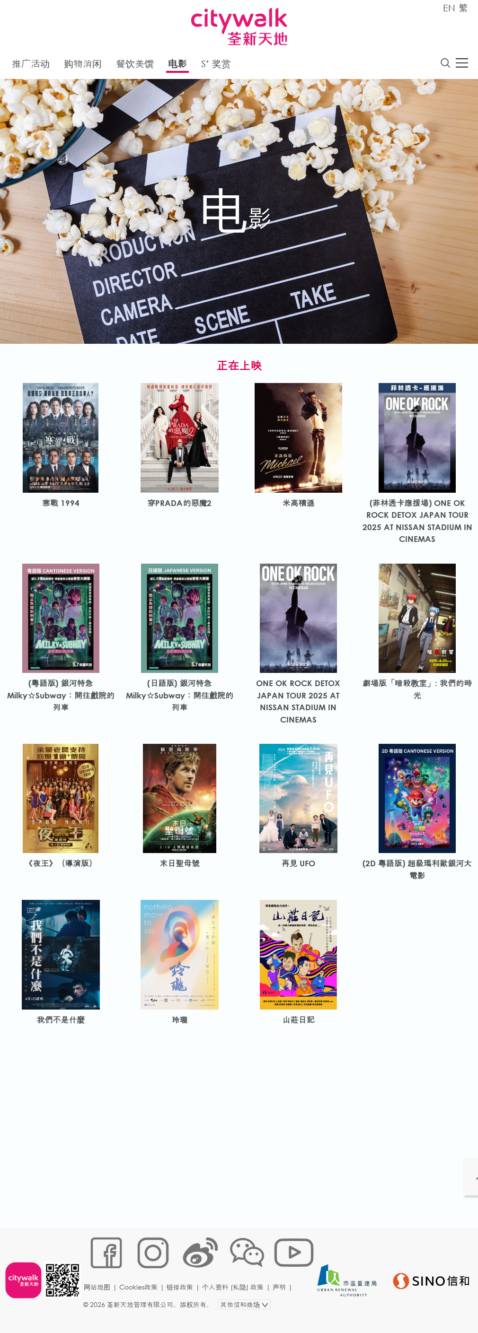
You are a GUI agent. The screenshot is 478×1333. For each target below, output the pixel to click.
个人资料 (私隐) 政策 (235, 1302)
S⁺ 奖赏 (216, 65)
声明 (282, 1302)
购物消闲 (83, 65)
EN (449, 7)
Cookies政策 (141, 1302)
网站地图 (100, 1302)
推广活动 (31, 65)
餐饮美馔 (135, 65)
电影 (177, 65)
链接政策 (182, 1302)
